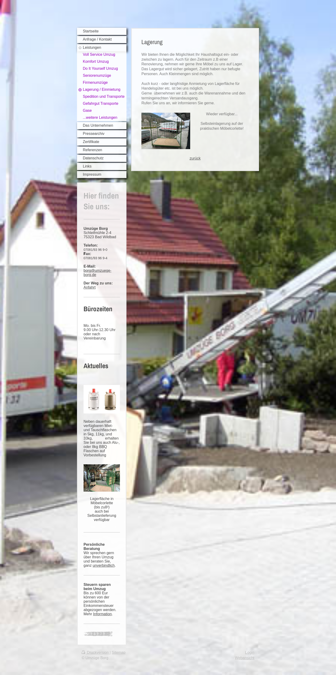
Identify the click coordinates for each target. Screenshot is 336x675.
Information (102, 614)
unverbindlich (104, 565)
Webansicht (244, 658)
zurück (195, 158)
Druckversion (96, 652)
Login (249, 652)
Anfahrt (90, 287)
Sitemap (119, 652)
